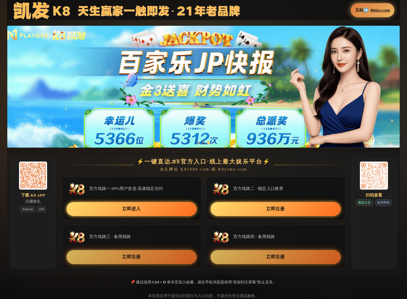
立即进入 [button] (131, 208)
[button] (203, 91)
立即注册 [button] (275, 208)
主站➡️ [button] (372, 10)
